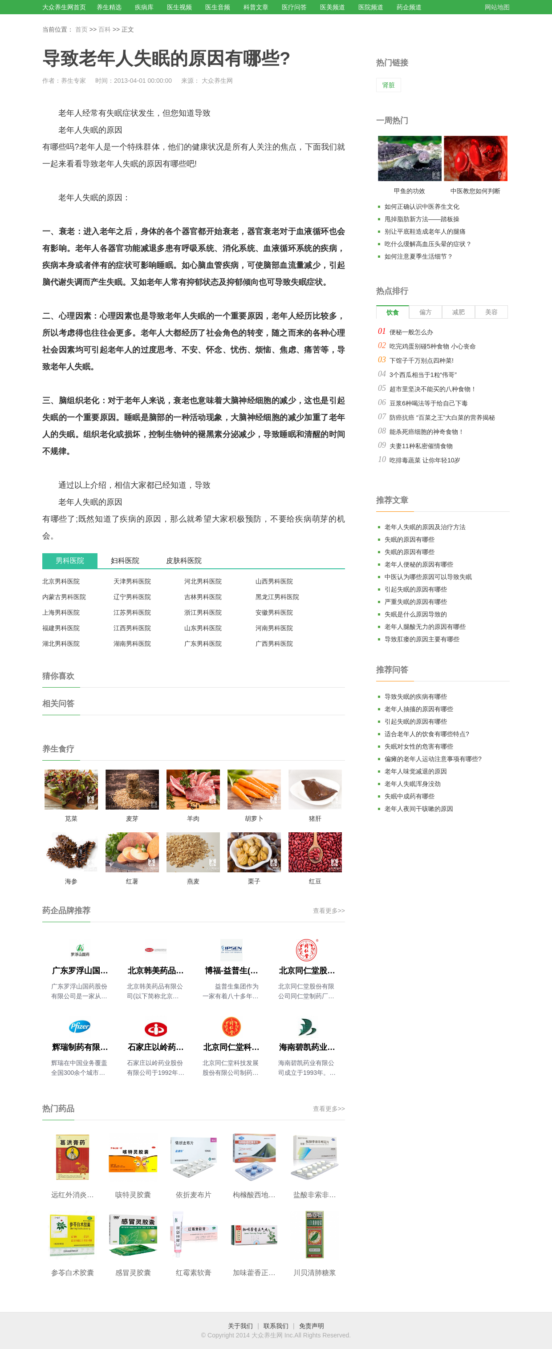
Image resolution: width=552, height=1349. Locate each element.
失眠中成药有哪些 (409, 796)
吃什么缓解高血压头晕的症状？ (428, 243)
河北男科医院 (203, 581)
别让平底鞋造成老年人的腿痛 (425, 231)
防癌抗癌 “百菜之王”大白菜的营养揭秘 (442, 417)
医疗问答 (294, 7)
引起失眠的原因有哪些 (416, 589)
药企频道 (409, 7)
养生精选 (109, 7)
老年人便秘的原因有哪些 (419, 564)
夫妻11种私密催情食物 (421, 446)
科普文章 (256, 7)
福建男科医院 (61, 628)
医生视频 (179, 7)
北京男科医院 (61, 581)
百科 (104, 29)
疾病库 (144, 7)
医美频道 (332, 7)
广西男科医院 (274, 643)
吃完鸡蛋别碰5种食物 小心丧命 (433, 346)
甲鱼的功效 (409, 190)
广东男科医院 (203, 643)
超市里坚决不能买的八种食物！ (433, 389)
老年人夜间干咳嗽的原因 (419, 808)
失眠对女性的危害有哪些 (419, 746)
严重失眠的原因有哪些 (416, 601)
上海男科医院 (61, 612)
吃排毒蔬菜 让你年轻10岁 (425, 460)
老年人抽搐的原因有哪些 (419, 709)
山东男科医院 (203, 628)
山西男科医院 (274, 581)
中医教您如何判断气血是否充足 (475, 192)
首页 (81, 29)
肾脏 (388, 85)
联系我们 (276, 1325)
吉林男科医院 (203, 596)
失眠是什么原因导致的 (416, 614)
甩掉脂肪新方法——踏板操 (422, 219)
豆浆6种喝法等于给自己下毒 (429, 403)
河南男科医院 (274, 628)
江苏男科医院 (132, 612)
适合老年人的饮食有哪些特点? (427, 733)
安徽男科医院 (274, 612)
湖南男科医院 (132, 643)
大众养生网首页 (64, 7)
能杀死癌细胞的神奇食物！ (427, 431)
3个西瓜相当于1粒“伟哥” (423, 374)
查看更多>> (329, 910)
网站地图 (497, 7)
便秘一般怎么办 (411, 332)
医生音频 (217, 7)
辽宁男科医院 (132, 596)
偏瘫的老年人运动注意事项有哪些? (433, 758)
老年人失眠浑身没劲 (413, 783)
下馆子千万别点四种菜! (422, 360)
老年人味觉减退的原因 (416, 771)
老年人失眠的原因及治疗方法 (425, 527)
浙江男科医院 (203, 612)
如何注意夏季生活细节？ (419, 256)
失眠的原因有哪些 (409, 539)
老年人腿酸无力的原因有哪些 (425, 626)
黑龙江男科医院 (277, 596)
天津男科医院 (132, 581)
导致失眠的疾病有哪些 (416, 696)
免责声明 (311, 1325)
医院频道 (370, 7)
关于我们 (240, 1325)
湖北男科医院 (61, 643)
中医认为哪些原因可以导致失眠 (428, 576)
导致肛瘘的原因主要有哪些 (422, 639)
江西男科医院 (132, 628)
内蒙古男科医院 (64, 596)
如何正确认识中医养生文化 (422, 206)
